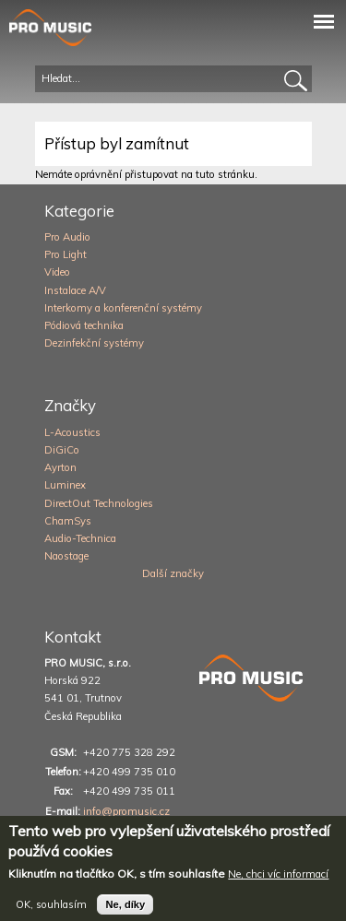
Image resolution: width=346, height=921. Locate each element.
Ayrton (60, 467)
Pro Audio (67, 236)
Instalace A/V (75, 290)
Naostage (66, 555)
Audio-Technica (80, 538)
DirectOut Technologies (98, 503)
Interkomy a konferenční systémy (123, 307)
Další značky (173, 573)
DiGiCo (61, 449)
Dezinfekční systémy (94, 343)
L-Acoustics (72, 432)
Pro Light (65, 254)
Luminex (65, 484)
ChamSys (67, 520)
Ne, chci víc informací (278, 881)
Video (57, 272)
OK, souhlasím (51, 911)
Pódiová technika (84, 325)
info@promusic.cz (126, 811)
